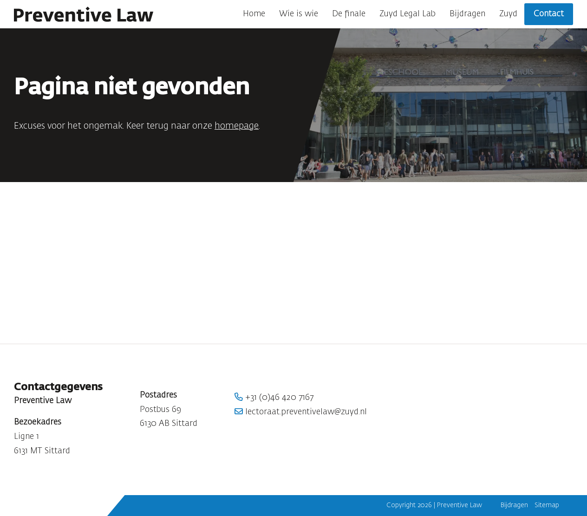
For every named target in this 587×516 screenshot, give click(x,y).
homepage (237, 126)
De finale (348, 14)
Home (254, 14)
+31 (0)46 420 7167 (274, 397)
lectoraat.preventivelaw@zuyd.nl (301, 412)
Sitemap (547, 505)
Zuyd (508, 14)
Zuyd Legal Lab (407, 14)
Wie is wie (298, 14)
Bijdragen (467, 14)
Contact (549, 14)
